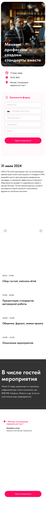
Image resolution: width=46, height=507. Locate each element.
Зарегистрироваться (23, 140)
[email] (23, 117)
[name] (23, 104)
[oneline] (23, 124)
